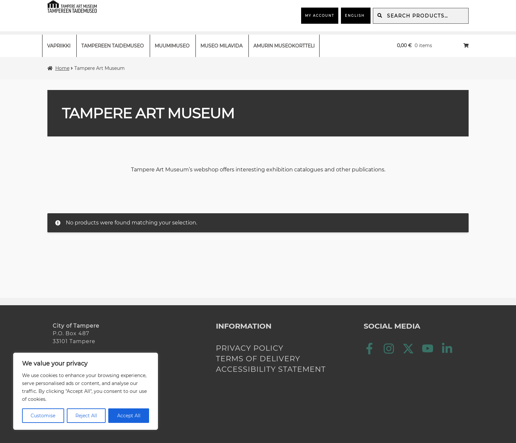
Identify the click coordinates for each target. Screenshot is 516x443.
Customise (43, 416)
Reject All (86, 416)
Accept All (129, 416)
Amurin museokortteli (284, 46)
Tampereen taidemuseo (112, 46)
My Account (319, 15)
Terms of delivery (258, 358)
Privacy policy (249, 348)
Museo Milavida (221, 46)
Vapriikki (58, 46)
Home (62, 68)
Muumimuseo (172, 46)
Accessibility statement (271, 369)
